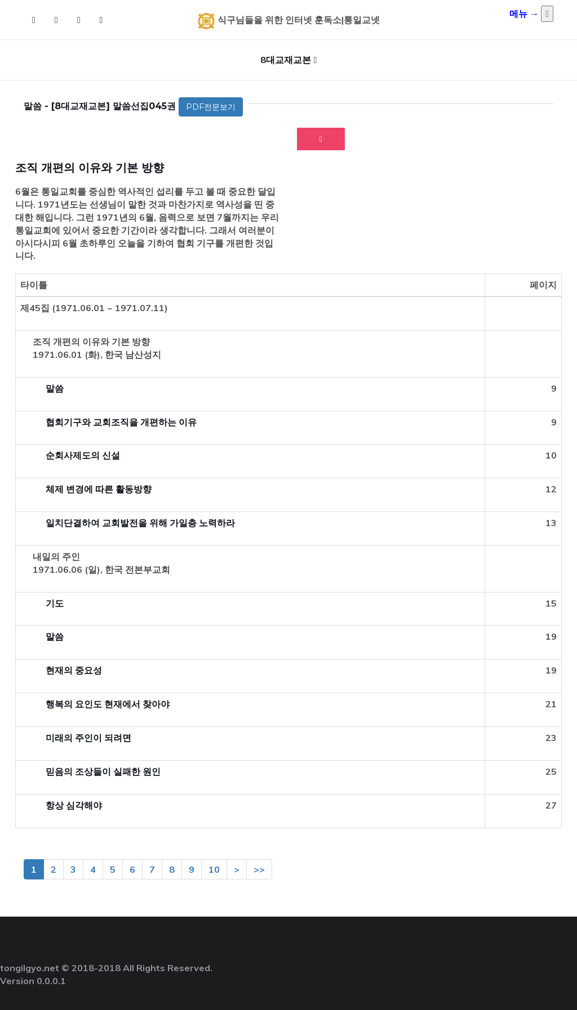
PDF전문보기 (211, 107)
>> (259, 869)
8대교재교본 (285, 59)
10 (214, 869)
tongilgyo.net (29, 967)
